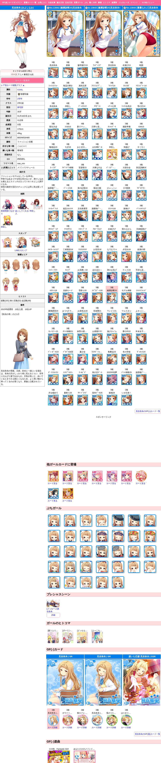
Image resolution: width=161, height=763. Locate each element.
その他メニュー (148, 2)
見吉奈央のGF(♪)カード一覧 (148, 411)
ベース (14, 74)
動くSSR (93, 2)
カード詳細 (52, 727)
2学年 (19, 99)
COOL (20, 90)
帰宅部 (20, 107)
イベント (134, 2)
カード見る (52, 483)
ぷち (86, 2)
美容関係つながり (8, 211)
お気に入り (42, 2)
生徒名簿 (51, 2)
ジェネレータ (123, 2)
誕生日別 (60, 2)
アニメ (20, 74)
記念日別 (68, 2)
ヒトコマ (106, 2)
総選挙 (114, 2)
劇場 (100, 2)
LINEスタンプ (21, 244)
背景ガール (78, 2)
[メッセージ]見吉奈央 (53, 609)
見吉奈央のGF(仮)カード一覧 (147, 734)
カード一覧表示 (22, 80)
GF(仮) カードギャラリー (12, 2)
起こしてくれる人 (22, 211)
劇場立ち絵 (28, 74)
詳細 (53, 615)
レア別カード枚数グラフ (13, 85)
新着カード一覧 (30, 2)
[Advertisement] (103, 439)
